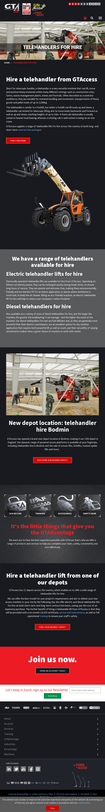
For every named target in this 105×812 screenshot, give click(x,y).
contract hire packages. (30, 129)
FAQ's (94, 794)
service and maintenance (72, 612)
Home (7, 62)
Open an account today (52, 671)
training (44, 616)
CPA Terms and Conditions (66, 794)
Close (52, 808)
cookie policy (84, 802)
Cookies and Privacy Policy (42, 794)
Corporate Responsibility (18, 794)
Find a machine (18, 140)
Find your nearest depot (52, 627)
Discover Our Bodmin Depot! (52, 460)
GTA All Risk (85, 794)
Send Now (52, 695)
